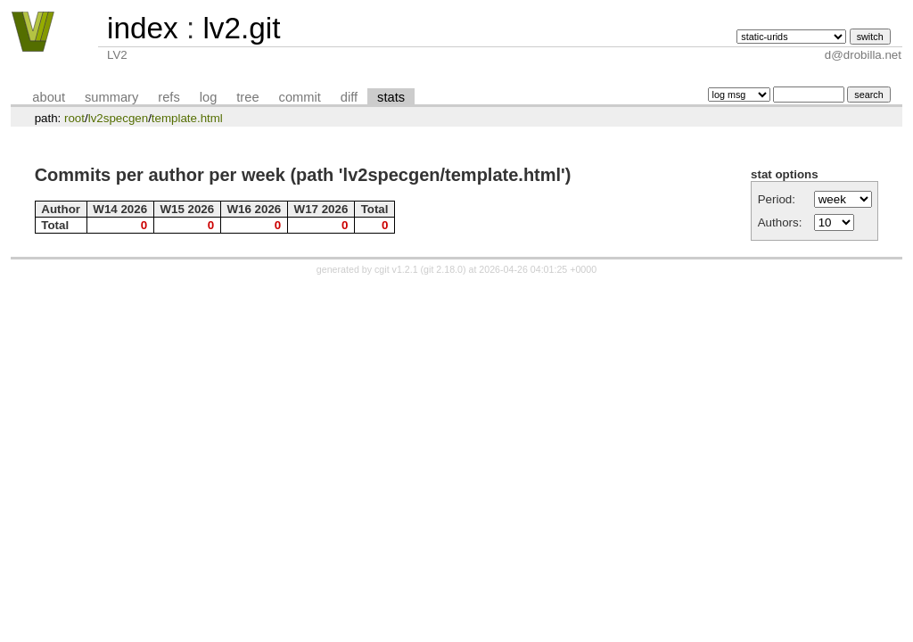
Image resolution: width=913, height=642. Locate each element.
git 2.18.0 (443, 269)
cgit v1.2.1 (396, 269)
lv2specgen (118, 118)
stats (391, 97)
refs (168, 97)
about (48, 97)
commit (300, 97)
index (142, 28)
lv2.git (241, 28)
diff (349, 97)
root (74, 118)
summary (111, 97)
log (209, 97)
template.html (187, 118)
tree (247, 97)
